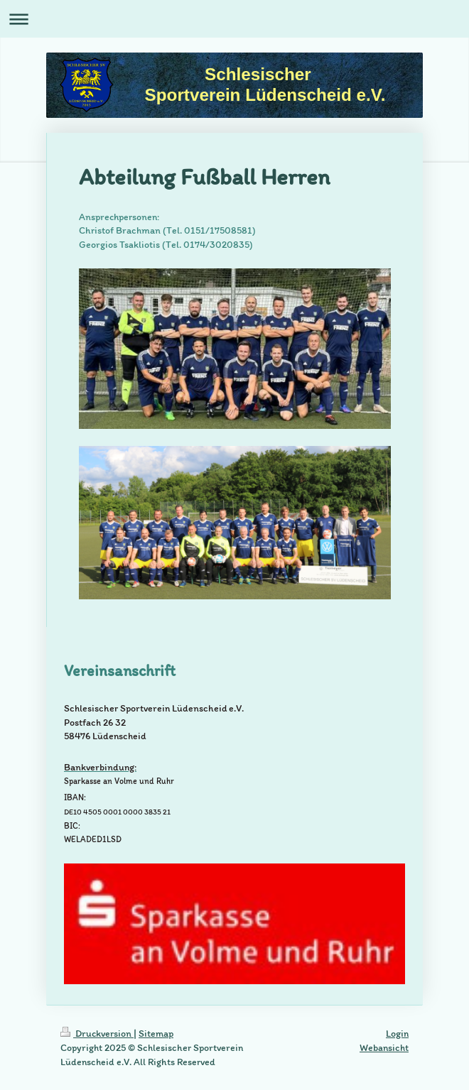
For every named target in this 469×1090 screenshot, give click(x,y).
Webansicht (384, 1048)
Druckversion (97, 1034)
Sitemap (156, 1034)
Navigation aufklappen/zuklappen (234, 19)
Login (397, 1034)
